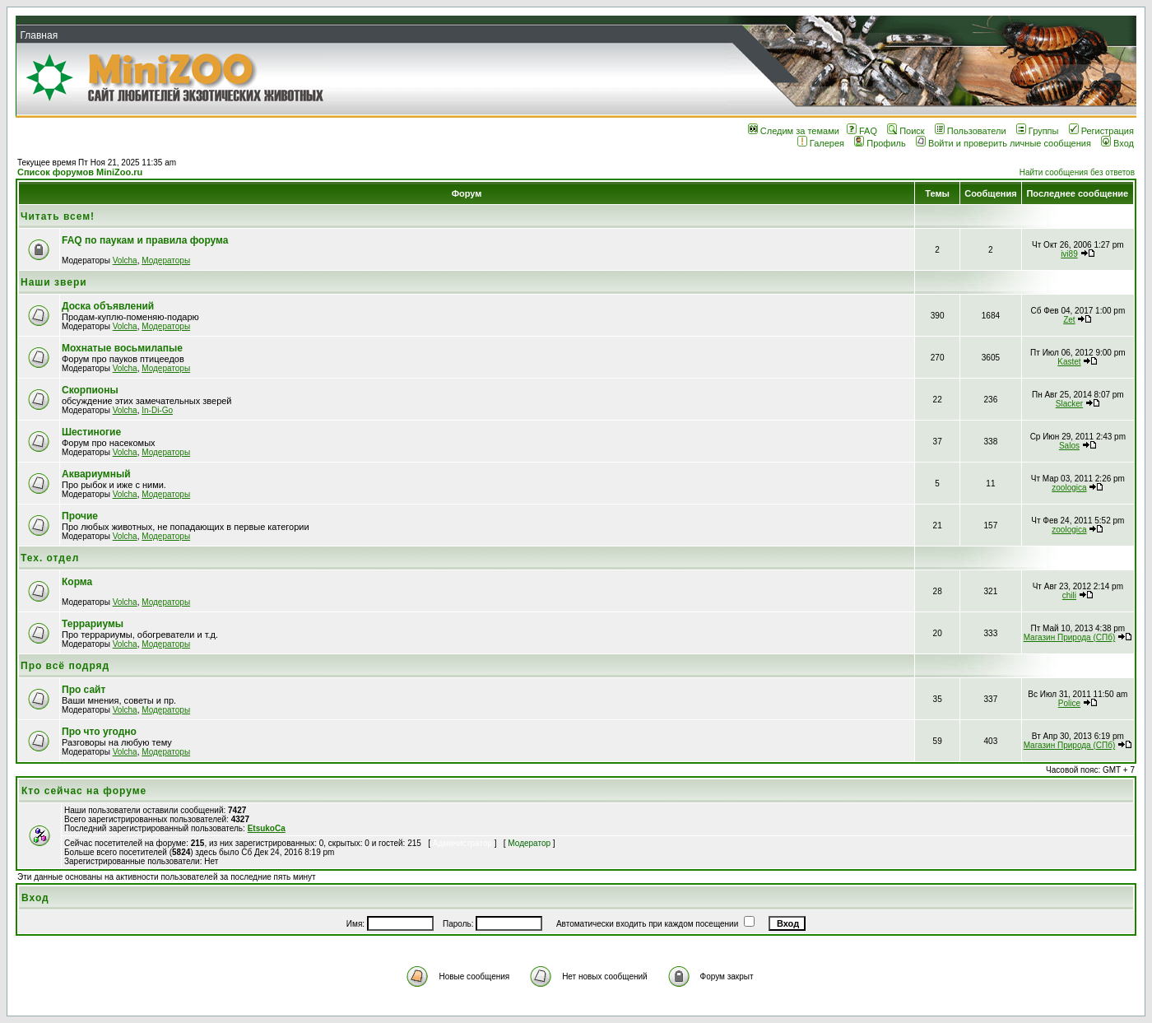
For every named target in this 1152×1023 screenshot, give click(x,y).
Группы (1037, 131)
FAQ (862, 131)
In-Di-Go (157, 410)
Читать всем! (58, 216)
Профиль (880, 143)
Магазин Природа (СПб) (1070, 637)
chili (1069, 595)
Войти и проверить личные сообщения (1003, 143)
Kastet (1068, 361)
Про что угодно (99, 731)
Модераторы (166, 260)
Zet (1069, 319)
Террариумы (92, 624)
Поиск (905, 131)
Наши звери (54, 282)
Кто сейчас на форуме (83, 791)
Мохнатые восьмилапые (122, 348)
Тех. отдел (50, 558)
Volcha (125, 260)
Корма (77, 582)
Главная (39, 35)
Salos (1069, 445)
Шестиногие (91, 432)
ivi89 (1069, 253)
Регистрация (1101, 131)
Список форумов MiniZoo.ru (79, 172)
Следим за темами (793, 131)
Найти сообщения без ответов (1077, 172)
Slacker (1069, 403)
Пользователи (970, 131)
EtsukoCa (267, 828)
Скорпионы (90, 390)
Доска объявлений (108, 306)
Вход (1117, 143)
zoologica (1069, 487)
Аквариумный (96, 474)
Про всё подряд (65, 666)
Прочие (80, 516)
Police (1069, 703)
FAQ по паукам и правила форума (145, 240)
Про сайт (83, 689)
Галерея (820, 143)
